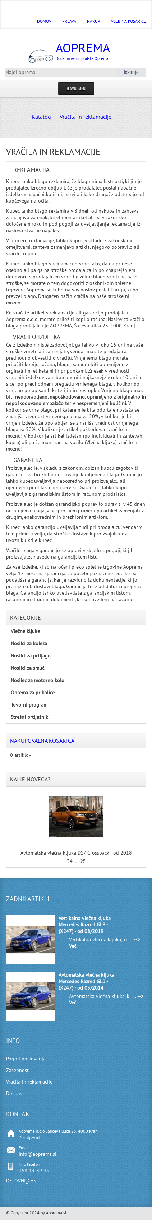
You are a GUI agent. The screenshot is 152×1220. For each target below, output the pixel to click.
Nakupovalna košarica (42, 740)
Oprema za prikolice (33, 692)
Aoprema (84, 50)
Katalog (41, 116)
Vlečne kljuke (25, 631)
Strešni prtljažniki (30, 717)
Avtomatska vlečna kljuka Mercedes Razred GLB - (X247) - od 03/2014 (86, 981)
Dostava (15, 1093)
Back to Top (142, 1213)
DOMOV (44, 21)
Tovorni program (29, 705)
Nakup (93, 21)
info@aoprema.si (37, 1154)
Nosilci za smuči (28, 668)
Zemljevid (29, 1137)
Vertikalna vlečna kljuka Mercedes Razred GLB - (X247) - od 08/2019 (85, 924)
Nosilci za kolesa (29, 643)
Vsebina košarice (128, 21)
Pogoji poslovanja (26, 1058)
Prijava (69, 21)
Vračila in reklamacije (85, 116)
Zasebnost (17, 1070)
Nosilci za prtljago (31, 655)
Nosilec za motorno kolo (37, 680)
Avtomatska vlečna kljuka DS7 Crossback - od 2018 (76, 853)
